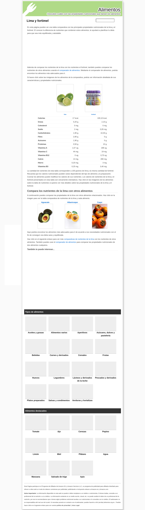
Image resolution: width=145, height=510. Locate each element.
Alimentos (109, 9)
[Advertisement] (72, 50)
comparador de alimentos (69, 70)
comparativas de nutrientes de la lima (79, 239)
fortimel (93, 114)
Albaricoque (72, 202)
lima (65, 114)
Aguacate (45, 202)
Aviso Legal (75, 505)
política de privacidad (63, 505)
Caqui (99, 202)
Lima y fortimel (38, 20)
